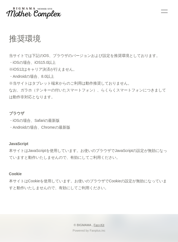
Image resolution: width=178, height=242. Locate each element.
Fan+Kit (99, 225)
